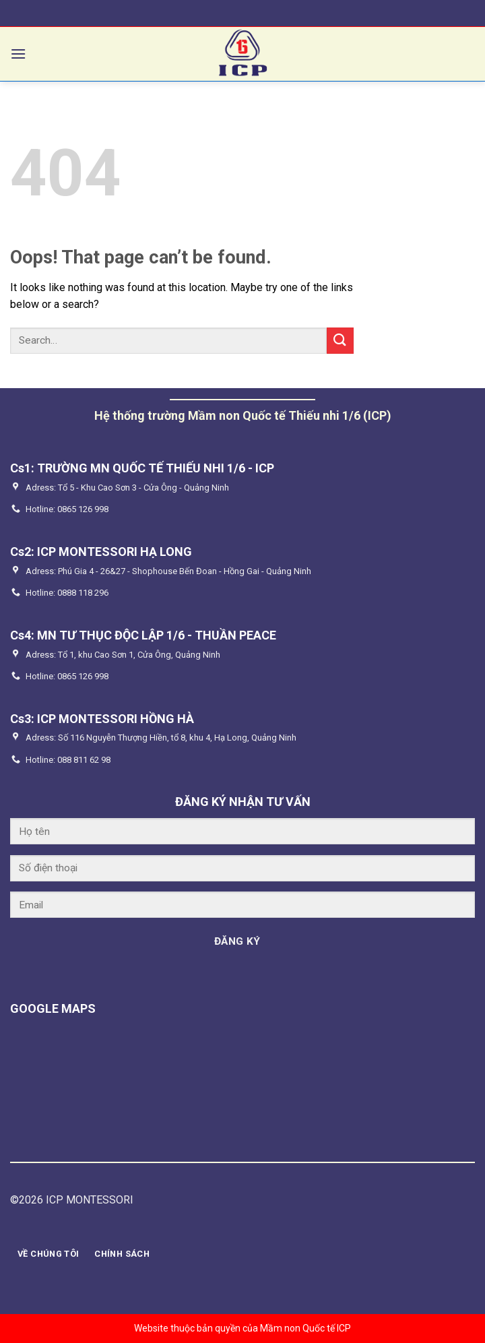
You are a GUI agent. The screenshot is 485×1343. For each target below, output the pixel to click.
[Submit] (340, 340)
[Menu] (18, 53)
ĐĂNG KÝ (237, 941)
